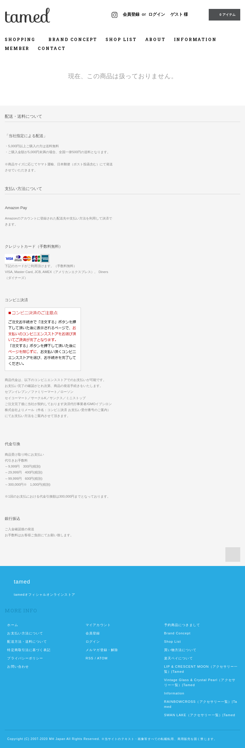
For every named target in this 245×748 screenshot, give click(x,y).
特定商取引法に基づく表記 (28, 650)
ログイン (156, 14)
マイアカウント (98, 625)
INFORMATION (195, 39)
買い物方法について (180, 650)
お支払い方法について (25, 633)
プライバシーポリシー (25, 658)
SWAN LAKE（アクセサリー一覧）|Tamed (199, 715)
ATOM (102, 658)
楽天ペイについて (178, 658)
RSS (89, 658)
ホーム (12, 625)
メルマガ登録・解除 (102, 650)
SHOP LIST (121, 39)
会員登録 (131, 14)
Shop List (172, 641)
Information (174, 693)
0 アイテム (223, 14)
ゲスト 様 (179, 14)
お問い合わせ (18, 666)
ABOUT (155, 39)
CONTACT (52, 48)
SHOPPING (22, 39)
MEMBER (17, 48)
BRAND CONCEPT (72, 39)
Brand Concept (177, 633)
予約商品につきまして (182, 625)
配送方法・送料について (27, 641)
